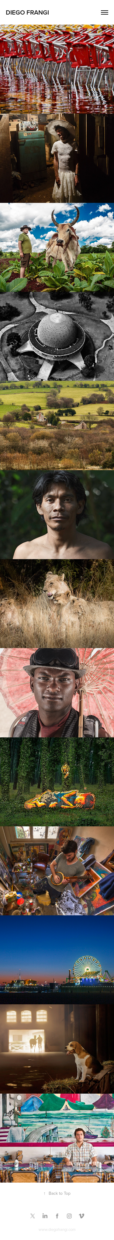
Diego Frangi (27, 12)
